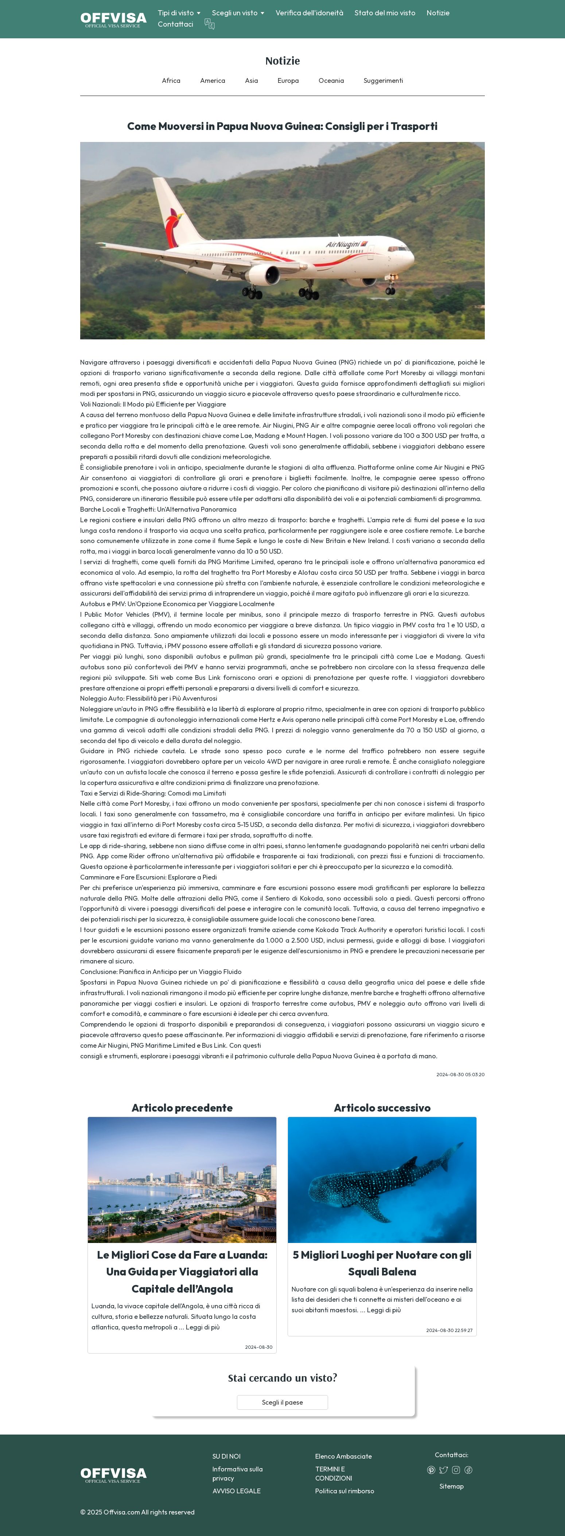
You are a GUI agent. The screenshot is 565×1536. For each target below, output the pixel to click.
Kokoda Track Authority (351, 929)
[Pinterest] (433, 1470)
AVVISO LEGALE (237, 1491)
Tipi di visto (176, 13)
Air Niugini (449, 467)
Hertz (267, 719)
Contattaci (175, 23)
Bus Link (207, 677)
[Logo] (113, 19)
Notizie (438, 12)
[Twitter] (445, 1470)
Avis (288, 719)
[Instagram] (458, 1470)
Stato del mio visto (385, 12)
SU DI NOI (227, 1456)
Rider (137, 856)
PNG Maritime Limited (241, 562)
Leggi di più (203, 1327)
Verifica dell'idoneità (309, 12)
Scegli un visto (235, 13)
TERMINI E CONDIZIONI (333, 1473)
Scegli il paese (282, 1402)
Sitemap (452, 1486)
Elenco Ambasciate (343, 1456)
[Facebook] (470, 1470)
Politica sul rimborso (344, 1491)
